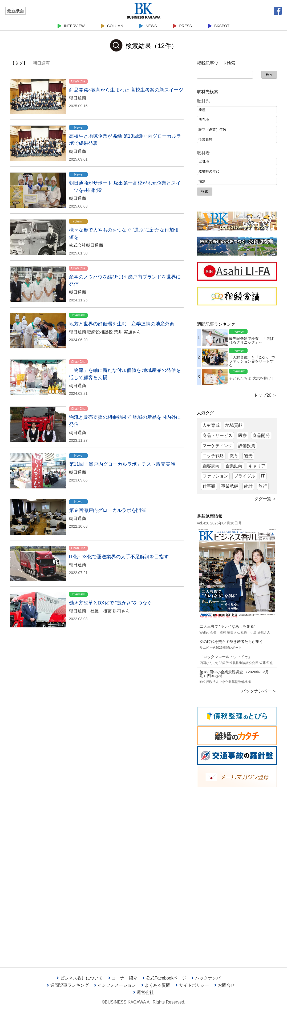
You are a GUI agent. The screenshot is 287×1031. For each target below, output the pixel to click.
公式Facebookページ (164, 978)
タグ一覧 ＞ (265, 498)
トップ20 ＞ (265, 395)
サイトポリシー (192, 985)
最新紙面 (15, 11)
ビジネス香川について (80, 978)
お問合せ (224, 985)
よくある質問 (155, 985)
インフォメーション (115, 985)
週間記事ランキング (68, 985)
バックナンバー (208, 978)
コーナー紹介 (122, 978)
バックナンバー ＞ (259, 691)
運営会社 (143, 992)
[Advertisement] (237, 873)
